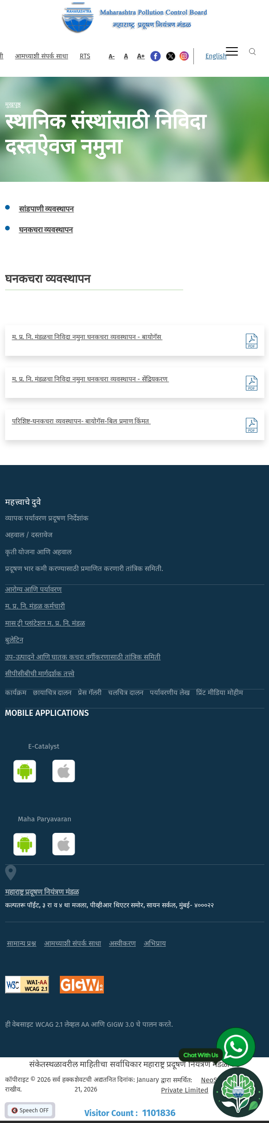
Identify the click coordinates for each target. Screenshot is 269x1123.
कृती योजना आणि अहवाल (38, 552)
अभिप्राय (155, 943)
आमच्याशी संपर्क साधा (41, 56)
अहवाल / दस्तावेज (29, 535)
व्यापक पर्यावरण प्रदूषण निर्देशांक (47, 518)
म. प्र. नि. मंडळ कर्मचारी (35, 606)
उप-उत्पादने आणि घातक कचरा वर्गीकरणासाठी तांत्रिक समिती (83, 657)
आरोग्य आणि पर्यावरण (33, 589)
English (216, 56)
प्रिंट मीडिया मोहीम (219, 693)
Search (252, 51)
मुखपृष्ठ (13, 104)
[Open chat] (238, 1092)
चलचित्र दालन (125, 693)
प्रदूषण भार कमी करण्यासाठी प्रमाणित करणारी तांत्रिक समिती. (84, 569)
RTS (85, 56)
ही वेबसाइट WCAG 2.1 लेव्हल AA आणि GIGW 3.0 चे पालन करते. (89, 1024)
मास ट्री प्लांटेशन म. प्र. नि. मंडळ (45, 623)
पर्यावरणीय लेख (170, 693)
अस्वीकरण (122, 943)
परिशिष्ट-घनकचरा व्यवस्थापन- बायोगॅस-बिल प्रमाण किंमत (81, 421)
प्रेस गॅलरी (90, 693)
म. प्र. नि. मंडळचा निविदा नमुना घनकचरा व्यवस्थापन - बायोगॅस (87, 337)
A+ (141, 56)
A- (112, 56)
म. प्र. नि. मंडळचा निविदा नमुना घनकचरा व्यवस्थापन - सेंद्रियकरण (90, 379)
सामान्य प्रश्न (22, 943)
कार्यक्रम (15, 693)
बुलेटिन (14, 640)
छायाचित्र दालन (52, 693)
